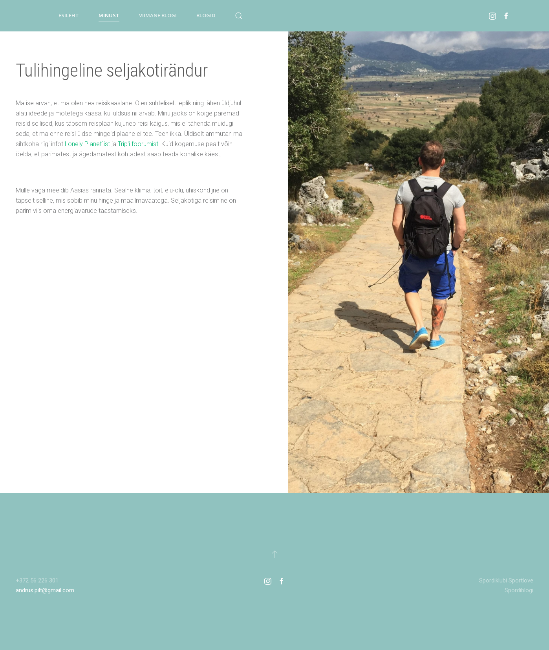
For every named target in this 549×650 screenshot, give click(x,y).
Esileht (69, 15)
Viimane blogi (158, 15)
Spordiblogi (519, 590)
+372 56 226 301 (37, 580)
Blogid (205, 15)
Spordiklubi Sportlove (506, 580)
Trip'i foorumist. (139, 144)
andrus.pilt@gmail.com (45, 590)
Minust (109, 15)
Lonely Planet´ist (87, 144)
